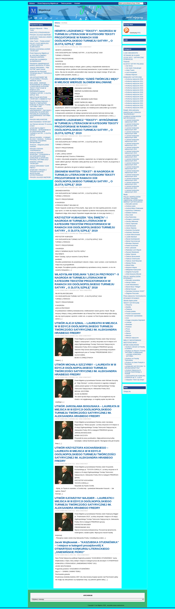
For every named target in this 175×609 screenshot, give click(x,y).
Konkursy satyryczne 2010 (134, 79)
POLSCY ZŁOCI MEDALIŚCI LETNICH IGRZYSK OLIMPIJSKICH (39, 45)
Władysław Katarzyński (133, 270)
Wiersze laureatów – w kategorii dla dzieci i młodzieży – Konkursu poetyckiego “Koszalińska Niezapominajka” (40, 139)
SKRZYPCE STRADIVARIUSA (40, 32)
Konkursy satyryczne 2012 (134, 83)
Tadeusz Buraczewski (133, 256)
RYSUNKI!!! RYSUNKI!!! (131, 298)
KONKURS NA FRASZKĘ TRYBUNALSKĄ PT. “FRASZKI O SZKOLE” (41, 73)
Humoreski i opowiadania (134, 316)
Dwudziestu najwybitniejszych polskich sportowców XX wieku (40, 64)
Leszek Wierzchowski (133, 234)
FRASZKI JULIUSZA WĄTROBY (40, 35)
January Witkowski (132, 221)
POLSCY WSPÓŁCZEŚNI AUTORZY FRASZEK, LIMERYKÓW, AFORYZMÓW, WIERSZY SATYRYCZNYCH (133, 199)
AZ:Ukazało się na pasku (132, 55)
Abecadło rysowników (133, 280)
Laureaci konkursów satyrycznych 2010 (132, 140)
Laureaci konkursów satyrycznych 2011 (132, 144)
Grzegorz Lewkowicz (132, 219)
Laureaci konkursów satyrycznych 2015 (132, 160)
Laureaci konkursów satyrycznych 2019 (132, 175)
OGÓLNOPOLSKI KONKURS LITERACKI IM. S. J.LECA (135, 376)
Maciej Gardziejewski (133, 239)
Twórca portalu (66, 3)
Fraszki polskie (131, 311)
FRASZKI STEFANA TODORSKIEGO (36, 149)
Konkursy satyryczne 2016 (134, 92)
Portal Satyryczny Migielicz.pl (48, 3)
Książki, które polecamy (131, 110)
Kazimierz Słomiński (132, 232)
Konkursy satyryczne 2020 (134, 101)
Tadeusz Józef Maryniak (134, 261)
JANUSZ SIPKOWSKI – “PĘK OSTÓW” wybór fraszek (39, 68)
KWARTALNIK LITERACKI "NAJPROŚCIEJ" (132, 113)
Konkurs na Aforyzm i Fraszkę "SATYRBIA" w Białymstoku (135, 351)
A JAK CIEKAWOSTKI (131, 53)
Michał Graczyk (131, 289)
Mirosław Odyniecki (132, 243)
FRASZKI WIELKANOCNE (38, 119)
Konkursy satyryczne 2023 (134, 107)
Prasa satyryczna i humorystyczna (135, 296)
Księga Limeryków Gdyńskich (135, 320)
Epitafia (128, 307)
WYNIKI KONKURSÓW (131, 345)
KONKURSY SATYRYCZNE (133, 77)
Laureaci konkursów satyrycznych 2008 (132, 132)
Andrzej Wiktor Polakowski (134, 208)
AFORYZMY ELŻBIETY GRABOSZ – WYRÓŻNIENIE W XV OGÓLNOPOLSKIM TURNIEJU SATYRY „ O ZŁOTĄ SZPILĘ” (40, 131)
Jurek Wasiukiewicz (132, 285)
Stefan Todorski (131, 254)
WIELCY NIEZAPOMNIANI (132, 340)
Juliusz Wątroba (131, 228)
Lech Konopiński (131, 72)
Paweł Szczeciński (132, 245)
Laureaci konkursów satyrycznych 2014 (132, 156)
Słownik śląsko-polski (130, 300)
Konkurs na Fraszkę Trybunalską (132, 359)
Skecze (128, 333)
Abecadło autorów (132, 204)
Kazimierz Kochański (132, 230)
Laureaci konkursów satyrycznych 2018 (132, 171)
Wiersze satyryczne (132, 338)
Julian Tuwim (130, 70)
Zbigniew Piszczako (132, 293)
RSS (138, 33)
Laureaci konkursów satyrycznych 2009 (132, 136)
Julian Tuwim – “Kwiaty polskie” (40, 41)
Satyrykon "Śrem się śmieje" (135, 380)
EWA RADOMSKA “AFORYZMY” (40, 122)
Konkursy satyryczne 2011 (134, 81)
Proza (128, 329)
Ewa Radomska (131, 217)
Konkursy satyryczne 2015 (134, 90)
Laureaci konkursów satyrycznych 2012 (132, 148)
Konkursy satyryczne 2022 (134, 105)
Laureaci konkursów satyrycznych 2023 (132, 191)
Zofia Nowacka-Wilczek (133, 274)
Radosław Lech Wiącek (133, 250)
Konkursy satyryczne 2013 (134, 86)
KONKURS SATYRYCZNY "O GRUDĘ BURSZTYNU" (135, 367)
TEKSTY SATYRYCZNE (131, 303)
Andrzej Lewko (130, 206)
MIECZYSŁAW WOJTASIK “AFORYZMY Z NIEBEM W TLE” (40, 98)
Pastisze (128, 327)
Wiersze (128, 335)
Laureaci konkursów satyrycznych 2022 (132, 187)
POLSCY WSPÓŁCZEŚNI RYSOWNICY (132, 277)
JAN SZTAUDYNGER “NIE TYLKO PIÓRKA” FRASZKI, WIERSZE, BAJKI (39, 79)
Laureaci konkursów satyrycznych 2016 (132, 164)
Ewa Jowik (129, 215)
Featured (126, 61)
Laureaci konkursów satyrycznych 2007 (132, 129)
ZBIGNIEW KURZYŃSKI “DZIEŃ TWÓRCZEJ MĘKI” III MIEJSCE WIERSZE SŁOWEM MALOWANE (87, 80)
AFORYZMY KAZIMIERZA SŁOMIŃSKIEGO (38, 60)
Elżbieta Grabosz (131, 213)
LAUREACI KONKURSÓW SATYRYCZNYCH (132, 117)
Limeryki (128, 322)
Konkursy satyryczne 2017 (134, 94)
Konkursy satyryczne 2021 (134, 103)
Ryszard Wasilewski (132, 252)
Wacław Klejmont (131, 74)
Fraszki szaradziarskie (133, 313)
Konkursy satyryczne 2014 (134, 88)
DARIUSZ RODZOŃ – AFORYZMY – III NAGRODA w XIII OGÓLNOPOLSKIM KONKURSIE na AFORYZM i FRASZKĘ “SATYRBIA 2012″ (40, 156)
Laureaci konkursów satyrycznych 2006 (132, 125)
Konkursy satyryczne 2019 (134, 99)
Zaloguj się (127, 391)
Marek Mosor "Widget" (133, 287)
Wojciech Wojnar (131, 267)
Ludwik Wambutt (131, 237)
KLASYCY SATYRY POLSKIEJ (134, 64)
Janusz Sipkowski (132, 224)
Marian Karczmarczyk (133, 241)
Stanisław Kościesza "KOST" (135, 291)
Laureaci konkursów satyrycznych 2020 (132, 179)
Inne (127, 318)
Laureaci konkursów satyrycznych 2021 (132, 183)
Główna (32, 3)
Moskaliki (129, 324)
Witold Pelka (130, 265)
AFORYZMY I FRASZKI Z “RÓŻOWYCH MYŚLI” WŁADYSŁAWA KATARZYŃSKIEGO (38, 172)
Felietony (129, 309)
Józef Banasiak (131, 226)
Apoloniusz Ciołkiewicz (133, 210)
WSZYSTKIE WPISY (130, 342)
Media (126, 194)
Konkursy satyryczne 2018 (134, 97)
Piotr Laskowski (131, 248)
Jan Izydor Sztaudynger (133, 68)
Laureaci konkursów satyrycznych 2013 (132, 152)
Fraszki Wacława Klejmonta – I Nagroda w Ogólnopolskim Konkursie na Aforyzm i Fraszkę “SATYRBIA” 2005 (40, 103)
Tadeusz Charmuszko (133, 259)
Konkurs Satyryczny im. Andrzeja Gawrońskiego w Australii (133, 372)
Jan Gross (129, 66)
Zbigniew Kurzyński (132, 272)
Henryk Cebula (131, 282)
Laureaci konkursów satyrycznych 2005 (132, 121)
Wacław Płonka (131, 263)
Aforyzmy (129, 305)
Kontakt (77, 3)
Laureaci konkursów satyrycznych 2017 (132, 167)
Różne (128, 331)
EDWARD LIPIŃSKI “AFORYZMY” (36, 162)
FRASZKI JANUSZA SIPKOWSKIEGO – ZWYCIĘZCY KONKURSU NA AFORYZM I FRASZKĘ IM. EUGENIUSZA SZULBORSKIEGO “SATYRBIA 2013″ (40, 113)
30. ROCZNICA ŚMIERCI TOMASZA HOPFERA (38, 56)
